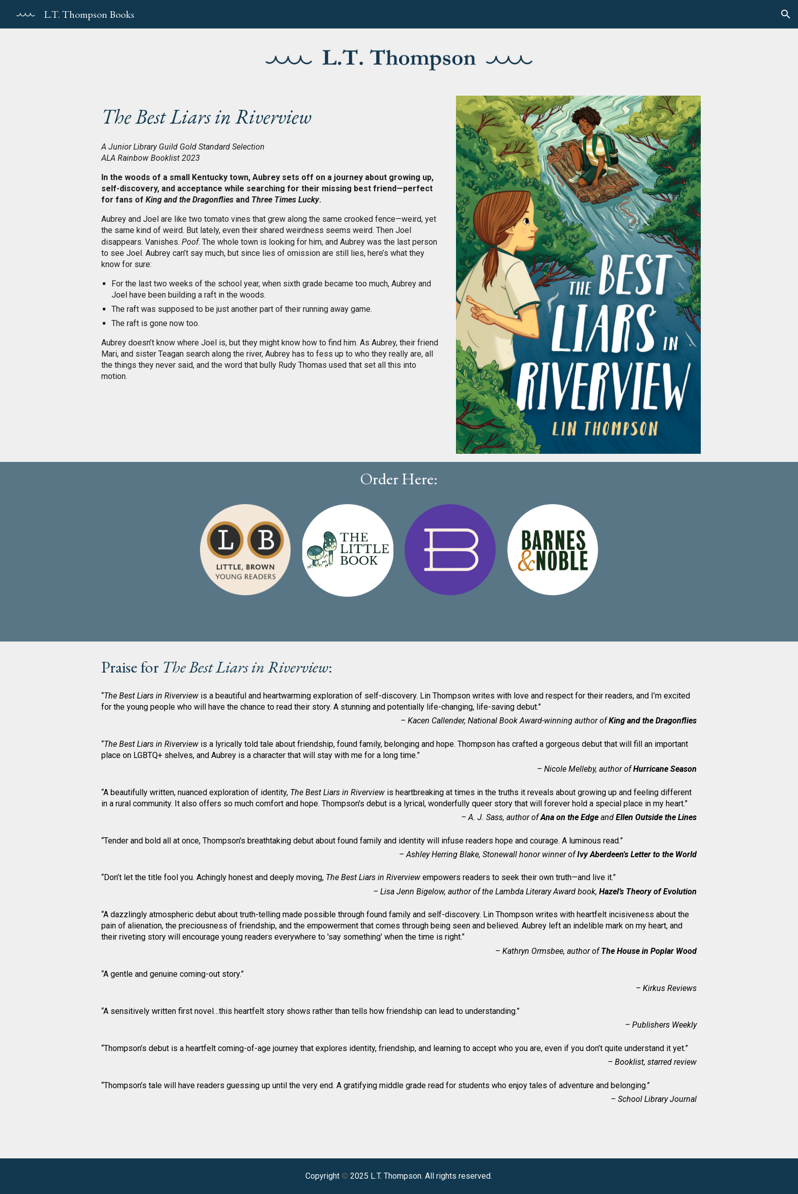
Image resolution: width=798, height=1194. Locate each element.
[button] (786, 14)
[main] (270, 115)
